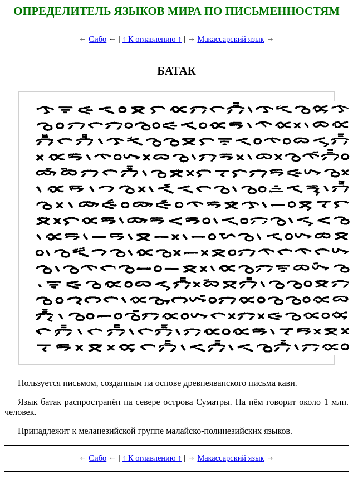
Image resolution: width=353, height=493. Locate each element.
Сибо (97, 39)
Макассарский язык (230, 39)
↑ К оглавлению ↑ (152, 39)
